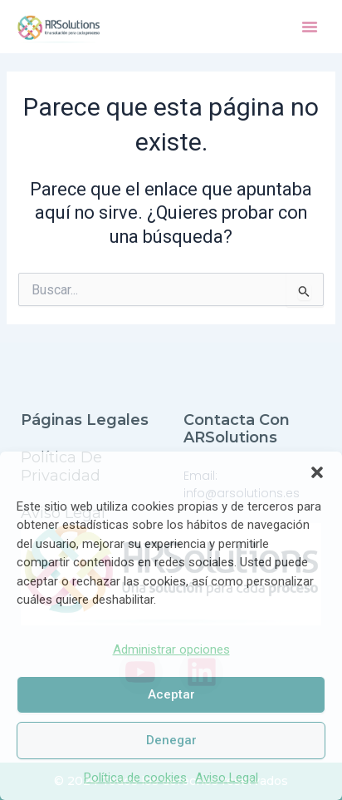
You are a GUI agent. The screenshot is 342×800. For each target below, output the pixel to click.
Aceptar (171, 694)
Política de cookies (135, 777)
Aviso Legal (226, 777)
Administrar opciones (171, 649)
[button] (317, 472)
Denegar (171, 740)
